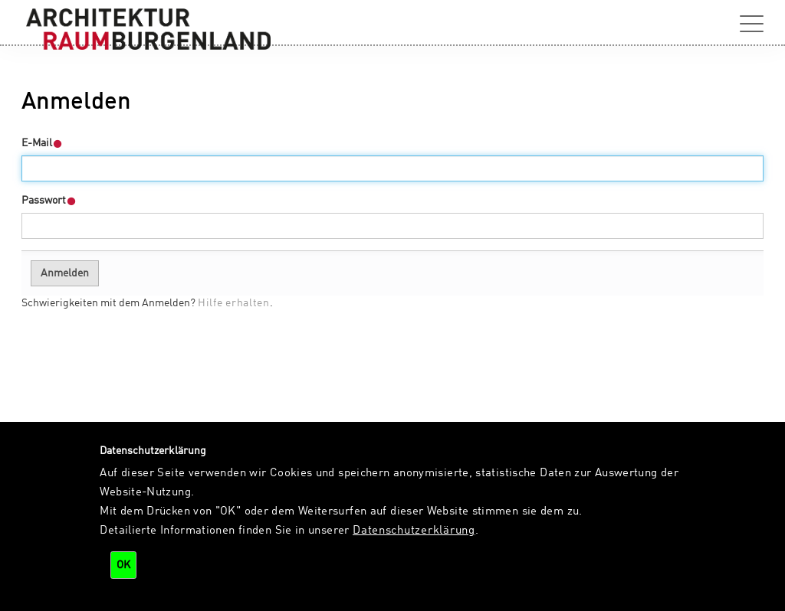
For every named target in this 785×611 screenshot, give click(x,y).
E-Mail (42, 143)
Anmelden (65, 273)
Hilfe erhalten (234, 303)
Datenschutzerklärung (414, 530)
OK (123, 565)
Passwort (49, 200)
